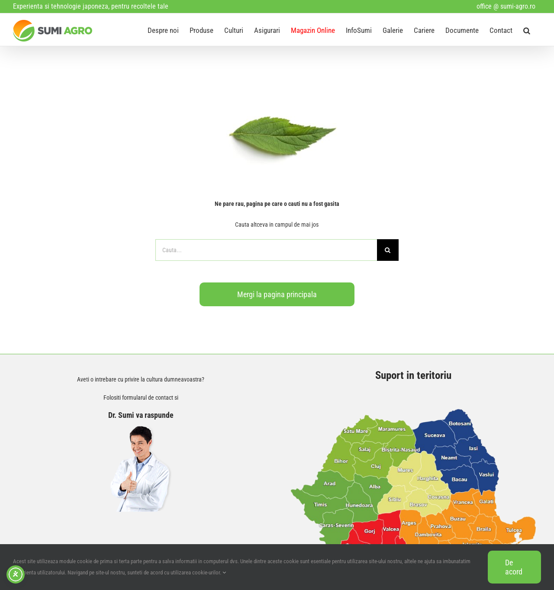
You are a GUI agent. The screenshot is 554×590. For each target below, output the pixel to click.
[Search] (388, 250)
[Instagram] (58, 472)
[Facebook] (20, 472)
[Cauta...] (266, 250)
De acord (513, 567)
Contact (30, 385)
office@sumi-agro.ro (57, 438)
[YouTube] (39, 472)
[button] (526, 29)
